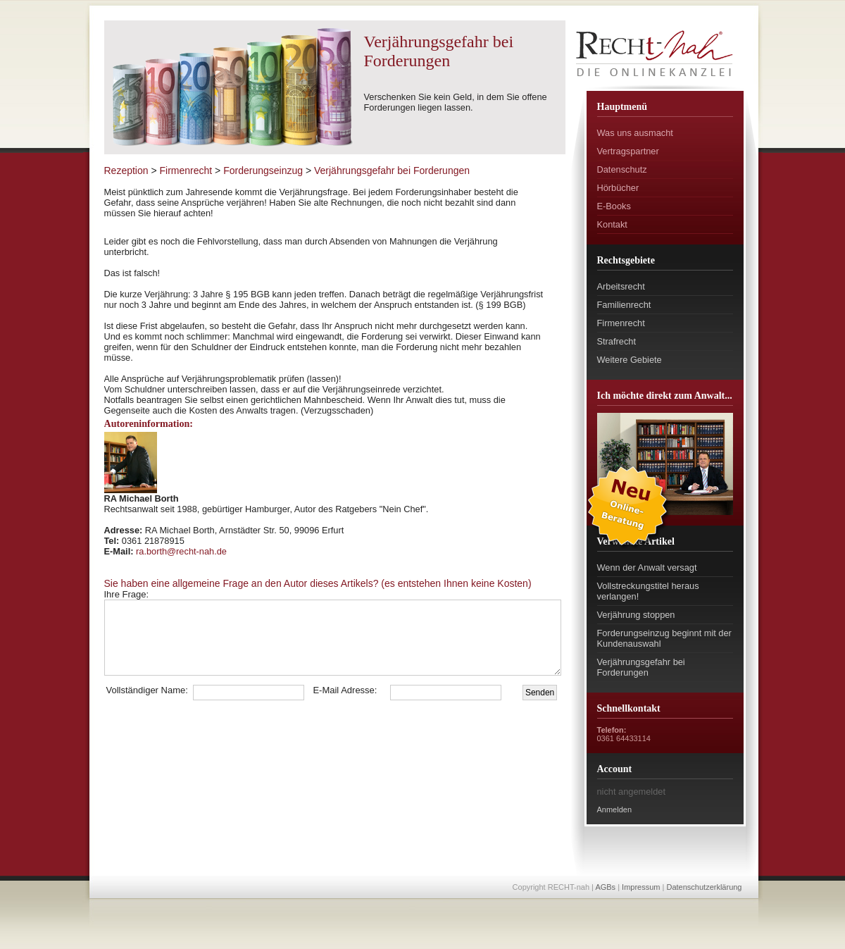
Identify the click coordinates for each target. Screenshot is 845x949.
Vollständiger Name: (147, 690)
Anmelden (614, 809)
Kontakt (612, 224)
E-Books (614, 206)
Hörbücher (618, 187)
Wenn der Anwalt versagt (647, 567)
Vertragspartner (628, 151)
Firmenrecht (621, 323)
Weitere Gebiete (629, 359)
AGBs (605, 887)
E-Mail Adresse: (345, 690)
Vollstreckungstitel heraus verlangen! (648, 591)
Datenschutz (622, 169)
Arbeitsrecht (621, 286)
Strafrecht (616, 341)
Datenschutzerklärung (703, 887)
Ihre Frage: (158, 594)
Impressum (641, 887)
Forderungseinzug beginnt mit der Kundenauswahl (664, 638)
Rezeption (126, 170)
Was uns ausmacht (635, 133)
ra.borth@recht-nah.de (181, 551)
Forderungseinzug (263, 170)
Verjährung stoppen (636, 614)
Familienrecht (624, 304)
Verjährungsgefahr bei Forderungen (641, 667)
